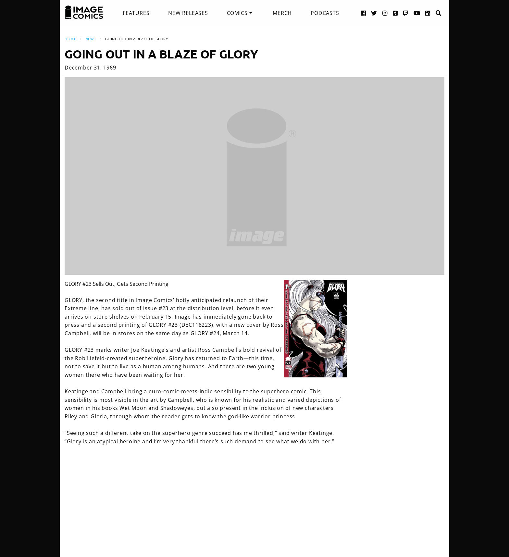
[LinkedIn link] (427, 13)
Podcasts (325, 13)
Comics (237, 13)
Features (136, 13)
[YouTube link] (417, 13)
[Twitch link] (405, 13)
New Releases (188, 13)
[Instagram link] (385, 13)
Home (70, 38)
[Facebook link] (363, 13)
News (90, 38)
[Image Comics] (84, 12)
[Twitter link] (374, 13)
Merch (282, 13)
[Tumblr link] (395, 13)
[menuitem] (136, 13)
